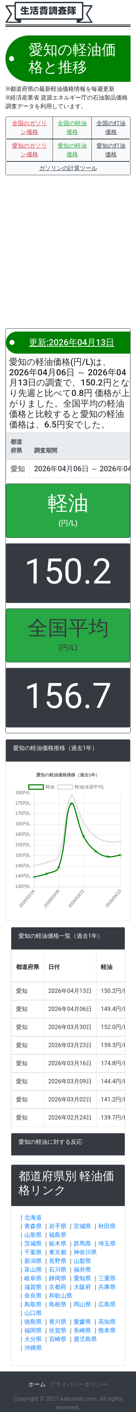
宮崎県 (57, 1339)
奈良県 (33, 1295)
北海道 (33, 1217)
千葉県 (33, 1252)
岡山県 (82, 1304)
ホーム (37, 1384)
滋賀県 (33, 1287)
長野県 (57, 1260)
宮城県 (82, 1226)
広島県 (107, 1304)
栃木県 (57, 1243)
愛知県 (82, 1278)
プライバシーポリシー (79, 1384)
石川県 (57, 1269)
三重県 (107, 1278)
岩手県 (57, 1226)
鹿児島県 (85, 1339)
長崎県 (82, 1330)
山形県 (33, 1234)
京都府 (57, 1287)
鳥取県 (33, 1304)
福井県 (82, 1269)
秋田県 (107, 1226)
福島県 (57, 1234)
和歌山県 (60, 1295)
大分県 (33, 1339)
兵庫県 (107, 1287)
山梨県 (82, 1260)
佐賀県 (57, 1330)
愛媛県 (82, 1321)
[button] (29, 128)
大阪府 (82, 1287)
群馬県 (82, 1243)
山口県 (33, 1313)
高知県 (107, 1321)
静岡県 (57, 1278)
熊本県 (107, 1330)
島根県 (57, 1304)
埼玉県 (107, 1243)
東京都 (57, 1252)
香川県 (57, 1321)
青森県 (33, 1226)
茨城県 (33, 1243)
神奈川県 (85, 1252)
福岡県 (33, 1330)
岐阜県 (33, 1278)
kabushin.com (78, 1398)
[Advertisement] (68, 252)
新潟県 (33, 1260)
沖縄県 (33, 1347)
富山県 (33, 1269)
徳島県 (33, 1321)
